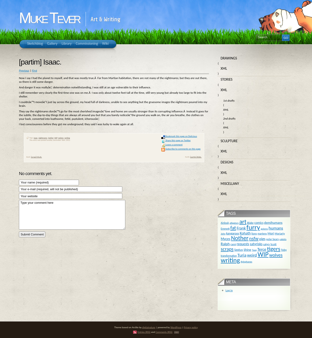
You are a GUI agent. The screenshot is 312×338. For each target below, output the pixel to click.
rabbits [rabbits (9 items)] (282, 239)
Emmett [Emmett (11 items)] (225, 228)
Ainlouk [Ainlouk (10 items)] (225, 222)
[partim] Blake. (196, 157)
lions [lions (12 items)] (254, 233)
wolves (61, 138)
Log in (229, 290)
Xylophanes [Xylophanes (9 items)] (246, 261)
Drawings (229, 58)
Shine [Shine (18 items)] (247, 250)
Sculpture (229, 141)
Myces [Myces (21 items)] (225, 239)
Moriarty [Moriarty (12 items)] (280, 233)
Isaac (36, 138)
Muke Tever (49, 18)
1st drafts (229, 100)
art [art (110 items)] (242, 221)
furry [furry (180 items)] (253, 227)
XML (224, 68)
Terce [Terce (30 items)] (261, 249)
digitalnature (148, 327)
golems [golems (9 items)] (264, 228)
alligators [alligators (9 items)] (234, 222)
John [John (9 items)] (223, 233)
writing (67, 138)
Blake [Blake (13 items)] (250, 222)
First (34, 70)
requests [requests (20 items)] (243, 244)
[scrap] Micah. (36, 157)
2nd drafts (229, 118)
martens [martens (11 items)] (262, 233)
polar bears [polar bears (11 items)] (272, 239)
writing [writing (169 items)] (230, 260)
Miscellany (230, 183)
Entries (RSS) (144, 332)
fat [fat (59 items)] (233, 228)
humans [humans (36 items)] (276, 228)
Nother (50, 138)
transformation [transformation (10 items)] (229, 255)
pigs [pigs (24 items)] (262, 238)
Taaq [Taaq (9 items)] (254, 250)
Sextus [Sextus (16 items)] (238, 250)
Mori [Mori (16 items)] (270, 233)
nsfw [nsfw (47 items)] (254, 238)
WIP (55, 138)
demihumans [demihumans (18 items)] (273, 223)
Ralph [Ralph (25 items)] (225, 243)
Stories (226, 79)
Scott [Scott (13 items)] (273, 244)
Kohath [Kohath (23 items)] (245, 233)
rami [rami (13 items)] (233, 244)
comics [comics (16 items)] (258, 223)
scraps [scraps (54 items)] (227, 249)
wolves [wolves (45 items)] (276, 255)
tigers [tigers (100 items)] (273, 248)
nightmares (43, 138)
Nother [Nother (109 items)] (240, 238)
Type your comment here (72, 215)
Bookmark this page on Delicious (179, 136)
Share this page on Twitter (176, 140)
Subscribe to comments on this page (181, 148)
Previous (24, 70)
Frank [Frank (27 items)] (241, 228)
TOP (176, 332)
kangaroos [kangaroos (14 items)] (232, 233)
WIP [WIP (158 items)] (262, 254)
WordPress (176, 327)
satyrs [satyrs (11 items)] (266, 244)
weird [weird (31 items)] (252, 255)
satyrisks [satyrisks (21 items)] (256, 244)
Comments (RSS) (163, 332)
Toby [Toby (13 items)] (284, 250)
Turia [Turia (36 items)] (242, 255)
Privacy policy (191, 327)
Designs (227, 162)
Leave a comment (171, 144)
